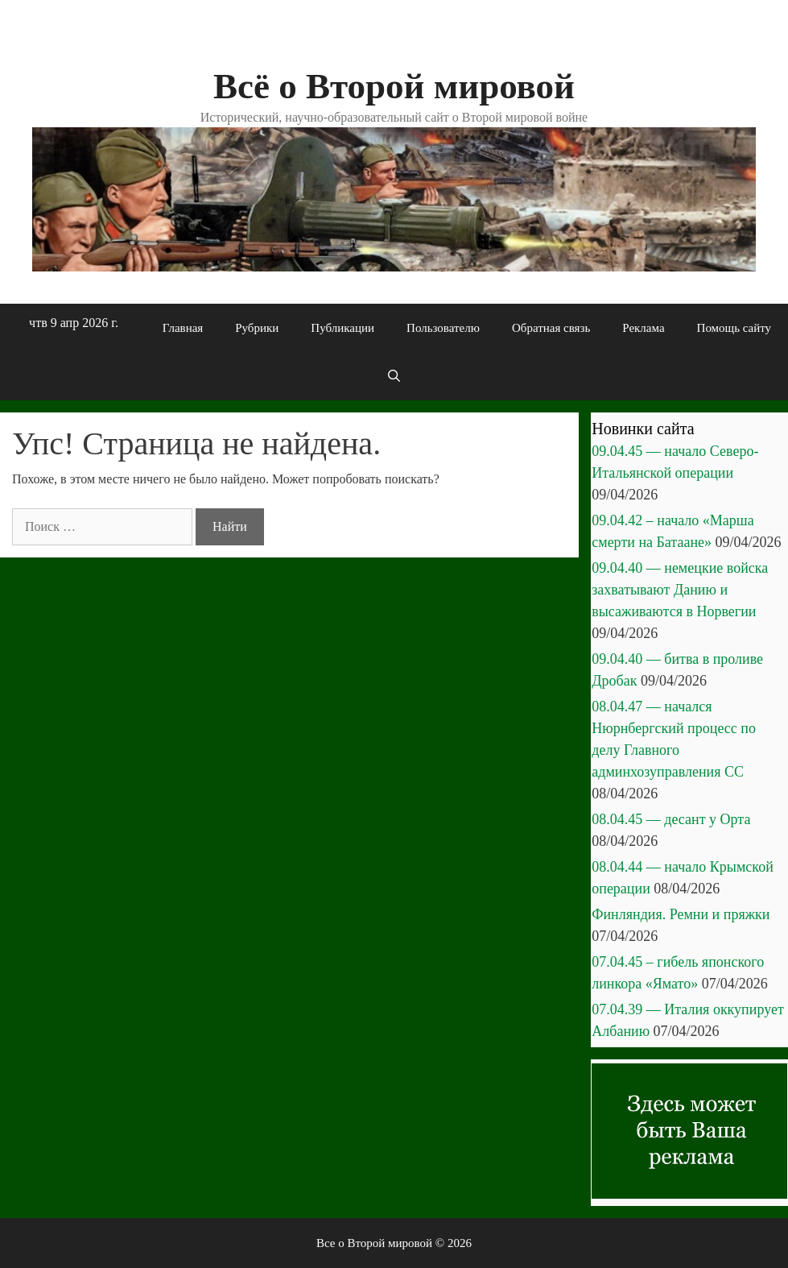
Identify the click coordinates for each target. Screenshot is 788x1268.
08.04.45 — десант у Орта (671, 819)
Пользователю (443, 327)
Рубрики (256, 327)
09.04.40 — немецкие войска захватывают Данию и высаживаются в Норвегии (680, 589)
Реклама (643, 327)
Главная (183, 327)
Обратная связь (551, 327)
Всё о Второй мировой (394, 86)
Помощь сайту (734, 327)
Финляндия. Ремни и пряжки (680, 914)
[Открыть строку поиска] (394, 376)
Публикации (342, 327)
